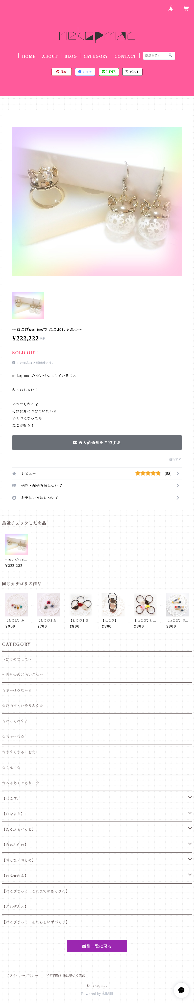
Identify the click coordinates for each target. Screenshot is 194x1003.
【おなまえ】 (13, 814)
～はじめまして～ (17, 659)
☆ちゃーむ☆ (13, 736)
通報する (175, 459)
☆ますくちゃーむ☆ (19, 752)
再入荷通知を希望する (97, 442)
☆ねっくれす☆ (15, 721)
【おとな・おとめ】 (19, 860)
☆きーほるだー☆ (17, 690)
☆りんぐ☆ (11, 767)
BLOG (70, 56)
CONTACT (125, 56)
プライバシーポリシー (22, 975)
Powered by (97, 994)
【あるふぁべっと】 (19, 829)
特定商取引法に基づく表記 (65, 975)
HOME (29, 56)
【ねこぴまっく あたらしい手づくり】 (35, 922)
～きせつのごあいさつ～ (22, 674)
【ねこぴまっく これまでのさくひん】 (35, 891)
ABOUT (50, 56)
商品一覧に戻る (97, 946)
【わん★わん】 (15, 875)
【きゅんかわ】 (15, 845)
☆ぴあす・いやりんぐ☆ (22, 705)
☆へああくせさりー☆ (20, 783)
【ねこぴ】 (11, 798)
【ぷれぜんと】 (15, 906)
